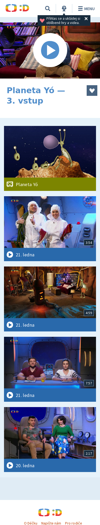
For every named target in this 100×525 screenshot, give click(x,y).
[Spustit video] (50, 50)
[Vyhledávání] (48, 8)
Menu (85, 9)
